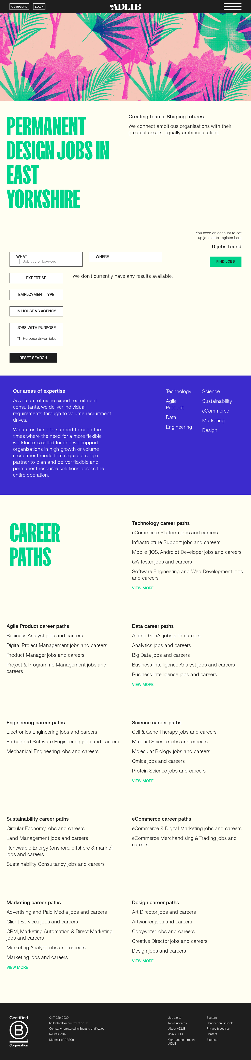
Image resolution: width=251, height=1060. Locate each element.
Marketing (213, 421)
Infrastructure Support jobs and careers (176, 542)
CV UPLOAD (19, 6)
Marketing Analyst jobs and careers (46, 948)
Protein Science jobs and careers (169, 771)
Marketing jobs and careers (37, 957)
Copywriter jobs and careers (163, 931)
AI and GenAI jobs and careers (166, 636)
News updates (177, 1023)
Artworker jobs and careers (162, 922)
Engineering (179, 427)
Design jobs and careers (159, 951)
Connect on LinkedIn (220, 1023)
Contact (212, 1034)
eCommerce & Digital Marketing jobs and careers (186, 829)
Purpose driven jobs (39, 338)
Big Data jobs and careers (161, 655)
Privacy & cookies (218, 1029)
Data (171, 417)
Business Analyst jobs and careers (44, 636)
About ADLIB (176, 1029)
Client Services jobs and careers (42, 922)
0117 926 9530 (59, 1018)
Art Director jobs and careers (164, 912)
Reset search (33, 358)
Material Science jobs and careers (170, 742)
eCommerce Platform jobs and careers (175, 533)
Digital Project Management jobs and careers (56, 645)
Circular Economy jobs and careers (45, 829)
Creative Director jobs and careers (169, 941)
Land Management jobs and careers (47, 838)
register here (231, 238)
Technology (178, 391)
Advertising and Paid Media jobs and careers (56, 912)
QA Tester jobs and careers (162, 562)
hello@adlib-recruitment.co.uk (68, 1023)
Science (211, 391)
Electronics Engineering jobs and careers (51, 732)
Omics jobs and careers (158, 761)
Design (209, 430)
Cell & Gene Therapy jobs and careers (174, 732)
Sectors (212, 1018)
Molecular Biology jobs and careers (171, 751)
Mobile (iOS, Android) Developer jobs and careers (186, 552)
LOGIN (39, 6)
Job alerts (174, 1018)
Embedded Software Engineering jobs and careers (62, 742)
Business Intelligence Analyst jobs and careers (183, 665)
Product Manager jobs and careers (45, 655)
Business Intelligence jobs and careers (174, 675)
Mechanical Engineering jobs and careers (52, 751)
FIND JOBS (225, 261)
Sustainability (217, 401)
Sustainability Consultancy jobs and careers (55, 864)
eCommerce (215, 411)
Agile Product (175, 404)
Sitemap (212, 1040)
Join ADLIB (175, 1034)
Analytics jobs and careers (161, 645)
